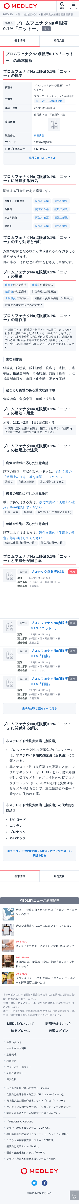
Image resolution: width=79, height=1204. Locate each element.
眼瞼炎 (9, 284)
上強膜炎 (10, 298)
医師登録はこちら (58, 1023)
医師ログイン (58, 1030)
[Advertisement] (40, 604)
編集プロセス (20, 1030)
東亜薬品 (39, 135)
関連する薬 (42, 200)
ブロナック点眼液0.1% (48, 571)
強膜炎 (36, 284)
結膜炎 (9, 291)
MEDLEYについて (20, 1023)
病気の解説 (61, 200)
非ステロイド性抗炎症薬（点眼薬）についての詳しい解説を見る (40, 853)
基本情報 (19, 40)
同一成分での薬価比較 (49, 100)
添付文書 (59, 40)
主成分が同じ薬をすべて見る (39, 708)
